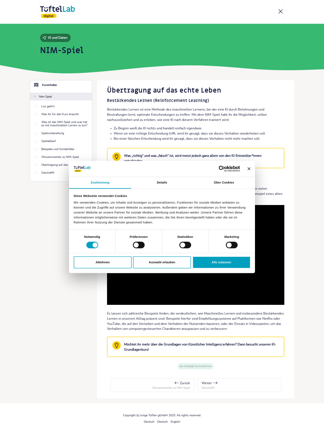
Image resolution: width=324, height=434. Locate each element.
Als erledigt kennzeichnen (196, 366)
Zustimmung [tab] (100, 182)
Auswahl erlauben (162, 262)
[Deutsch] (149, 422)
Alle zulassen (221, 262)
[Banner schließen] (249, 168)
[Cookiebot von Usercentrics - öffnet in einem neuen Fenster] (222, 169)
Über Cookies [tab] (224, 182)
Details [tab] (162, 182)
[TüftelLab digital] (57, 12)
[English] (175, 422)
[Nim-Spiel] (43, 96)
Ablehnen (102, 262)
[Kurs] (280, 12)
